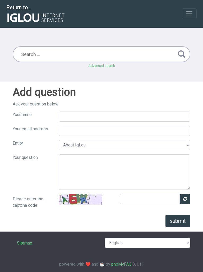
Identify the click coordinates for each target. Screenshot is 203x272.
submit (178, 221)
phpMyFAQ (121, 264)
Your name (22, 114)
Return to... (36, 14)
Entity (18, 143)
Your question (25, 157)
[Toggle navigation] (189, 13)
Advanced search (101, 66)
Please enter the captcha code (28, 202)
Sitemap (24, 243)
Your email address (30, 128)
